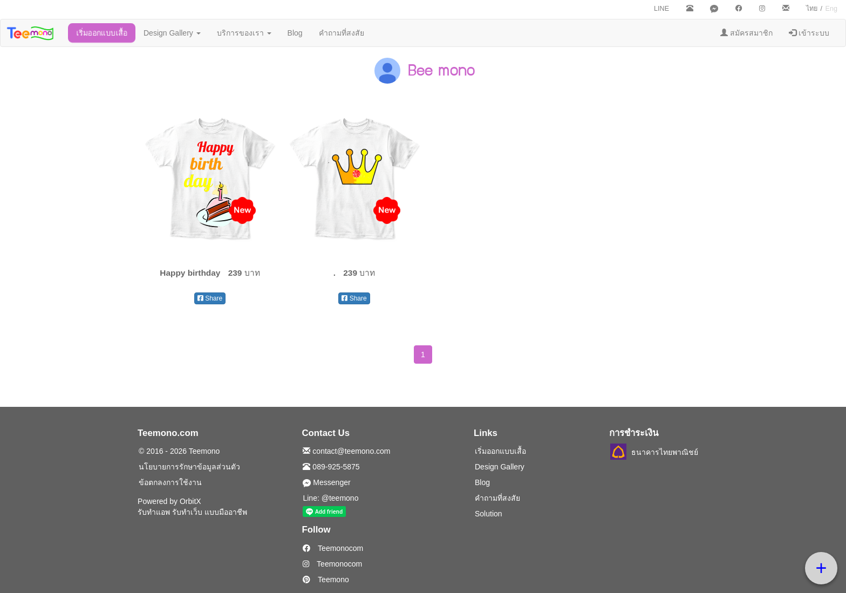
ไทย (811, 8)
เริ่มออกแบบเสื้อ (101, 33)
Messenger (326, 482)
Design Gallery (172, 33)
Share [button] (209, 298)
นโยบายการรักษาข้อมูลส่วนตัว (189, 466)
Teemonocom (333, 548)
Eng (831, 8)
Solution (488, 513)
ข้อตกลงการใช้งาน (170, 482)
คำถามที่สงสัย (341, 33)
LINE (661, 8)
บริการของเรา (244, 33)
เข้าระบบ (809, 33)
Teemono (326, 579)
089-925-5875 (331, 466)
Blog (295, 33)
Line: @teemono (330, 498)
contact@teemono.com (346, 451)
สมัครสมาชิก (746, 33)
